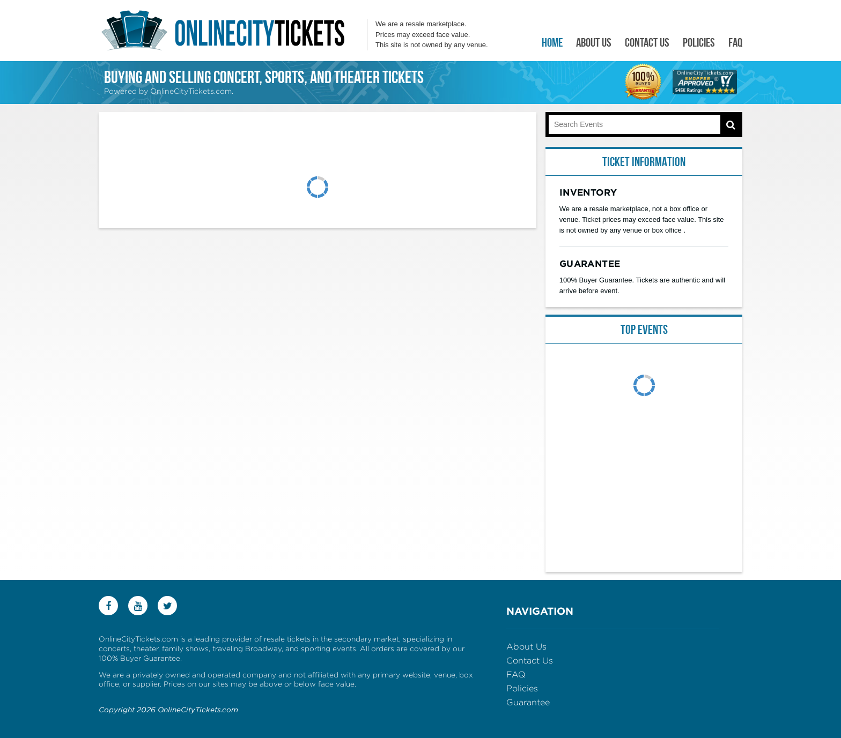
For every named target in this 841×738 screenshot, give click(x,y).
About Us (593, 42)
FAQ (735, 42)
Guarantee (528, 702)
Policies (699, 42)
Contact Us (647, 42)
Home (552, 42)
